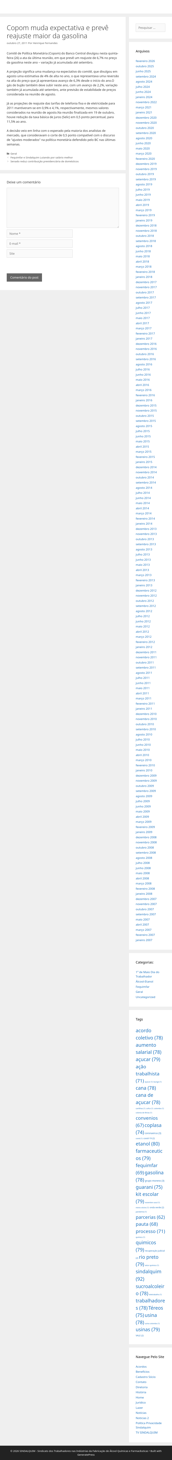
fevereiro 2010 (145, 765)
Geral (13, 153)
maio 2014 (143, 503)
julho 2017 (143, 308)
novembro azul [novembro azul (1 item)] (152, 1202)
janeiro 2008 (144, 894)
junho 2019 (143, 195)
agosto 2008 (144, 858)
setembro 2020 (146, 133)
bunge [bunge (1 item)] (158, 1082)
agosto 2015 (144, 426)
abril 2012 (142, 632)
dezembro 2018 (146, 225)
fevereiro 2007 (145, 935)
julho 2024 (143, 87)
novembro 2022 (146, 102)
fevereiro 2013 (145, 580)
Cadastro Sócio (146, 1377)
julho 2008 (143, 863)
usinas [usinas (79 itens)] (148, 1329)
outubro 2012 (145, 601)
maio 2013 (143, 565)
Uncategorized (145, 997)
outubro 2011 (145, 662)
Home (140, 1397)
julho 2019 (143, 189)
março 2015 (144, 452)
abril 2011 (142, 693)
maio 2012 (143, 626)
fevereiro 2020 (145, 159)
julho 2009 (143, 801)
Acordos (141, 1366)
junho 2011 (143, 683)
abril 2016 (142, 385)
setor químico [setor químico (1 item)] (152, 1265)
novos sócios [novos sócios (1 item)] (142, 1207)
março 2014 (144, 513)
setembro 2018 (146, 241)
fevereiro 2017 (145, 333)
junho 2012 (143, 621)
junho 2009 (143, 806)
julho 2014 (143, 493)
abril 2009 (142, 817)
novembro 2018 (146, 231)
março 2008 (144, 883)
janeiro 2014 (144, 523)
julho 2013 (143, 554)
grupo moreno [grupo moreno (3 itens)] (154, 1180)
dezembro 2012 (146, 590)
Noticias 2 (142, 1418)
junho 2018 (143, 251)
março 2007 (144, 930)
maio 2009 (143, 811)
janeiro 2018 (144, 277)
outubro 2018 (145, 236)
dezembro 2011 (146, 652)
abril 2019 (142, 205)
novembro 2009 (146, 780)
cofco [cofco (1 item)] (149, 1108)
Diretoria (141, 1387)
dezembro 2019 (146, 164)
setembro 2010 (146, 729)
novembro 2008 (146, 842)
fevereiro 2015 (145, 457)
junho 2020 (143, 143)
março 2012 (144, 637)
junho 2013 (143, 560)
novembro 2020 (146, 123)
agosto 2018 (144, 246)
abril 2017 (142, 323)
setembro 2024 (146, 76)
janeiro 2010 (144, 770)
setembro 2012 (146, 606)
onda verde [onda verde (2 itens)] (157, 1207)
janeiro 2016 (144, 400)
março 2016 (144, 390)
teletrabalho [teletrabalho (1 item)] (155, 1294)
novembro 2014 (146, 472)
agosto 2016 (144, 364)
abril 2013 (142, 570)
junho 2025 (143, 71)
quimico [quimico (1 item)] (140, 1237)
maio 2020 (143, 148)
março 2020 (144, 153)
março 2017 (144, 328)
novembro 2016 (146, 349)
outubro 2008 (145, 847)
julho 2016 (143, 369)
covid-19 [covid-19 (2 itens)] (149, 1138)
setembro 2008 (146, 852)
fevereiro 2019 (145, 215)
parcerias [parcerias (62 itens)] (150, 1217)
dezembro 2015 (146, 405)
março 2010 (144, 760)
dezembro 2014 (146, 467)
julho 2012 (143, 616)
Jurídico (141, 1402)
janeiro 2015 (144, 462)
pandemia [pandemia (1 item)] (141, 1212)
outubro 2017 (145, 292)
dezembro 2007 (146, 899)
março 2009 (144, 822)
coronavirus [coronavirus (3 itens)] (153, 1133)
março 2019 (144, 210)
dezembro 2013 (146, 529)
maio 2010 (143, 750)
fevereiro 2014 (145, 518)
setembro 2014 (146, 482)
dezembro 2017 (146, 282)
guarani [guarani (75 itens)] (149, 1187)
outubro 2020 (145, 128)
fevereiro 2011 (145, 703)
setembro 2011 (146, 667)
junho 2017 (143, 313)
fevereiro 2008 (145, 889)
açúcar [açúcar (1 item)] (149, 1082)
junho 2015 (143, 436)
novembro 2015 (146, 410)
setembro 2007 (146, 914)
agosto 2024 (144, 81)
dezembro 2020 (146, 117)
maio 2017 (143, 318)
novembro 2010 (146, 719)
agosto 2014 (144, 488)
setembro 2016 (146, 359)
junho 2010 (143, 745)
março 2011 (144, 698)
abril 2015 (142, 446)
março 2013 (144, 575)
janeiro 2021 (144, 112)
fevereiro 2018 (145, 272)
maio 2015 (143, 441)
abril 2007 (142, 924)
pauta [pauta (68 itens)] (147, 1224)
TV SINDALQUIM (147, 1432)
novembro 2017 (146, 287)
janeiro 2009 (144, 832)
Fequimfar (142, 987)
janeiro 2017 (144, 338)
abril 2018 (142, 261)
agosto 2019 (144, 184)
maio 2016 (143, 380)
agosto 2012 (144, 611)
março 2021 (144, 107)
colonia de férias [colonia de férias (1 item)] (144, 1112)
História (141, 1392)
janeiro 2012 (144, 647)
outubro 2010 (145, 724)
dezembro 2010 (146, 714)
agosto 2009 (144, 796)
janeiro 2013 (144, 585)
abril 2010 (142, 755)
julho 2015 (143, 431)
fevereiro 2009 (145, 827)
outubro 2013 (145, 539)
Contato (141, 1382)
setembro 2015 (146, 421)
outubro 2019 (145, 174)
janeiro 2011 (144, 709)
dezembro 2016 (146, 344)
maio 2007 (143, 919)
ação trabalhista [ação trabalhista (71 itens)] (147, 1073)
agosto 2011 (144, 673)
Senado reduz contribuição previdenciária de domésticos (44, 161)
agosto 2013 (144, 549)
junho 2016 (143, 375)
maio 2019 (143, 200)
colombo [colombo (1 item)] (159, 1108)
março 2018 (144, 266)
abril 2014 (142, 508)
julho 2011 (143, 678)
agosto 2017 (144, 303)
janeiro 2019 (144, 220)
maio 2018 (143, 256)
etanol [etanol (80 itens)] (148, 1143)
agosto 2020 (144, 138)
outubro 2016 (145, 354)
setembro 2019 (146, 179)
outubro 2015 (145, 416)
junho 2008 (143, 868)
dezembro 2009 (146, 775)
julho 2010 (143, 739)
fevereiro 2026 (145, 61)
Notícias (141, 1413)
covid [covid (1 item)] (139, 1138)
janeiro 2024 (144, 97)
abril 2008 (142, 878)
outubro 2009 (145, 786)
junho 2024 (143, 92)
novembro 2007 (146, 904)
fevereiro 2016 (145, 395)
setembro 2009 (146, 791)
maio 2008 (143, 873)
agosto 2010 (144, 734)
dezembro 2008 (146, 837)
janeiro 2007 (144, 940)
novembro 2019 (146, 169)
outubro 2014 (145, 477)
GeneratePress (86, 1454)
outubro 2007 (145, 909)
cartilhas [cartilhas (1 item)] (140, 1108)
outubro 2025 (145, 66)
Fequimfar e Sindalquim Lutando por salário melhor (41, 157)
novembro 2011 (146, 657)
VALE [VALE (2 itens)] (140, 1335)
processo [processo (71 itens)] (150, 1231)
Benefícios (142, 1372)
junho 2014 (143, 498)
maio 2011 (143, 688)
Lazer (139, 1408)
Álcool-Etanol (144, 981)
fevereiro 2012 (145, 642)
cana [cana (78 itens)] (146, 1088)
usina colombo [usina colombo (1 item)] (152, 1323)
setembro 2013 (146, 544)
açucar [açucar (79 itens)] (148, 1059)
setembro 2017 (146, 297)
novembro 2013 (146, 534)
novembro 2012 (146, 595)
